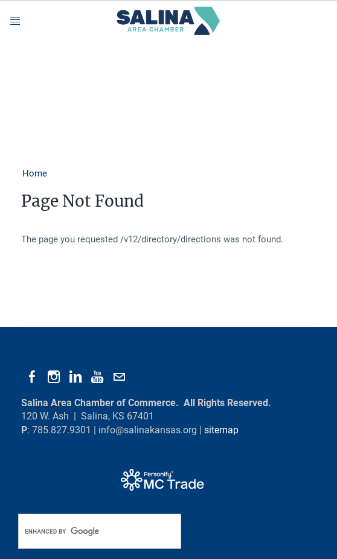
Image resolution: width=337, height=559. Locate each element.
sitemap (221, 430)
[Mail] (119, 377)
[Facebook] (32, 377)
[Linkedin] (75, 377)
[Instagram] (54, 377)
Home (34, 173)
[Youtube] (97, 377)
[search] (87, 531)
